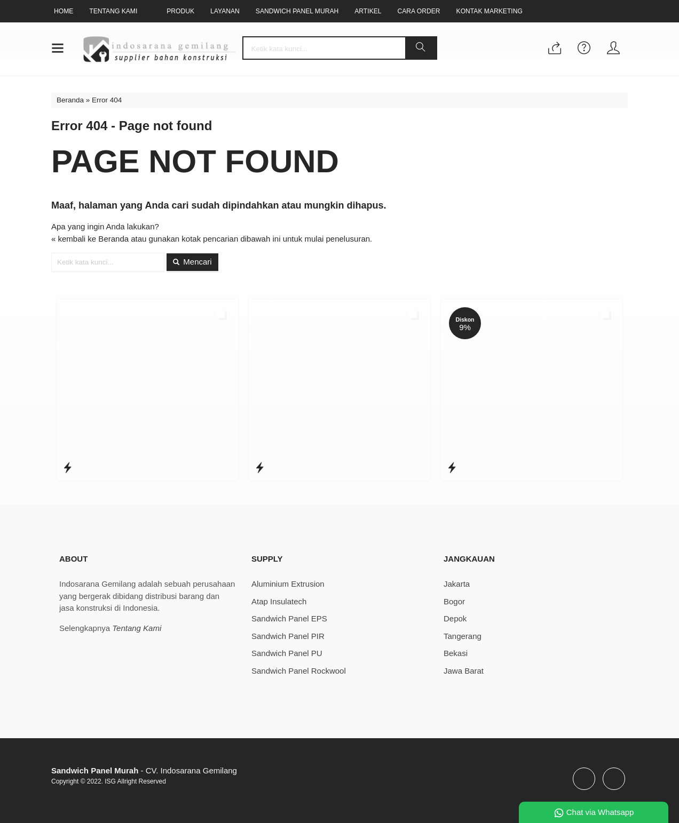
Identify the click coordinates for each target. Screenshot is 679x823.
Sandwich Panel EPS (289, 618)
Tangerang (462, 636)
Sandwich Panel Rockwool (298, 670)
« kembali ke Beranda (90, 238)
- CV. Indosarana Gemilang (144, 770)
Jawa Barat (464, 670)
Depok (455, 618)
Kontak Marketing (489, 11)
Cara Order (419, 11)
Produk (180, 11)
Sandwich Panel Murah (297, 11)
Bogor (454, 601)
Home (63, 11)
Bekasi (456, 653)
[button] (420, 48)
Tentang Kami (113, 11)
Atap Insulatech (278, 601)
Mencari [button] (192, 261)
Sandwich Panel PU (286, 653)
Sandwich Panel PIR (288, 636)
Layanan (225, 11)
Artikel (367, 11)
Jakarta (457, 583)
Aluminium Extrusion (288, 583)
